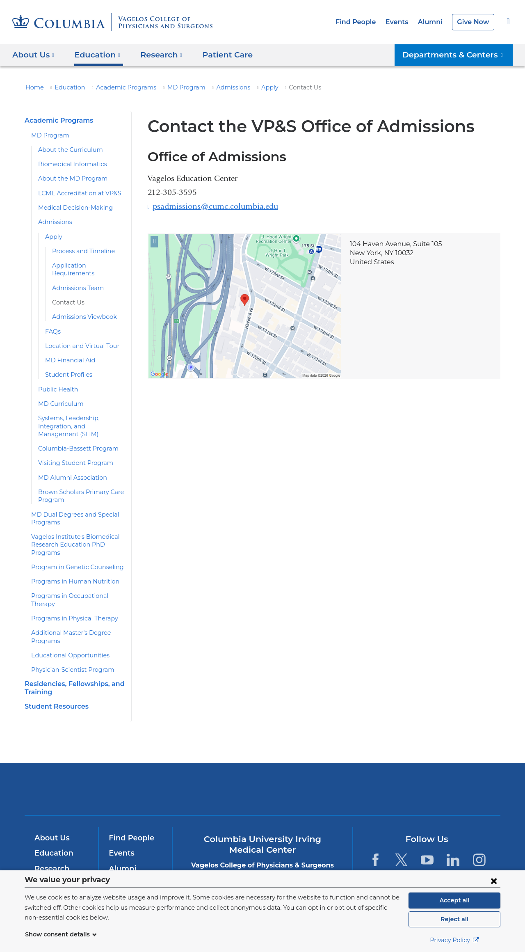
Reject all (454, 919)
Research (51, 853)
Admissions (213, 87)
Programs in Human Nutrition (69, 573)
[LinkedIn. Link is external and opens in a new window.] (453, 844)
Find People (362, 21)
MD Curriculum (58, 396)
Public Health (55, 381)
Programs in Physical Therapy (70, 602)
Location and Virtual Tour (77, 338)
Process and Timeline (80, 251)
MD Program (170, 87)
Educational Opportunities (65, 639)
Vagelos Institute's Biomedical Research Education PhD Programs (70, 537)
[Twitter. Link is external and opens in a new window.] (401, 844)
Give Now (474, 21)
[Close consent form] (493, 880)
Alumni (433, 21)
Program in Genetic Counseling (72, 559)
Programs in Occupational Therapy (76, 588)
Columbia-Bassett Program (73, 440)
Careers (122, 868)
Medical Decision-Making (71, 207)
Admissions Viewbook (81, 309)
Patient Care (217, 54)
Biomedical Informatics (68, 164)
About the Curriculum (66, 149)
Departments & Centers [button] (457, 54)
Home (33, 87)
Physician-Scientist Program (68, 654)
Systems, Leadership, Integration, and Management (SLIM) (76, 418)
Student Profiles (66, 367)
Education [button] (94, 54)
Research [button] (156, 54)
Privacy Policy (454, 940)
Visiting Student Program (70, 455)
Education (65, 87)
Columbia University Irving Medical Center (151, 773)
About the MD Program (68, 178)
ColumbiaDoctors (381, 773)
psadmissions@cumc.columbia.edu (215, 206)
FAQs (52, 323)
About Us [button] (33, 54)
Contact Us (66, 294)
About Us (50, 822)
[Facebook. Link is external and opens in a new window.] (375, 844)
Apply (246, 87)
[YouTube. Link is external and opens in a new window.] (427, 844)
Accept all (454, 900)
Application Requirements (85, 265)
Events (401, 21)
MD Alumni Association (68, 469)
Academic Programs (116, 87)
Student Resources (54, 690)
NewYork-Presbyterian (262, 778)
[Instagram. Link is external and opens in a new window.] (479, 844)
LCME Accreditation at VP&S (76, 193)
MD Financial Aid (67, 352)
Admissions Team (75, 280)
